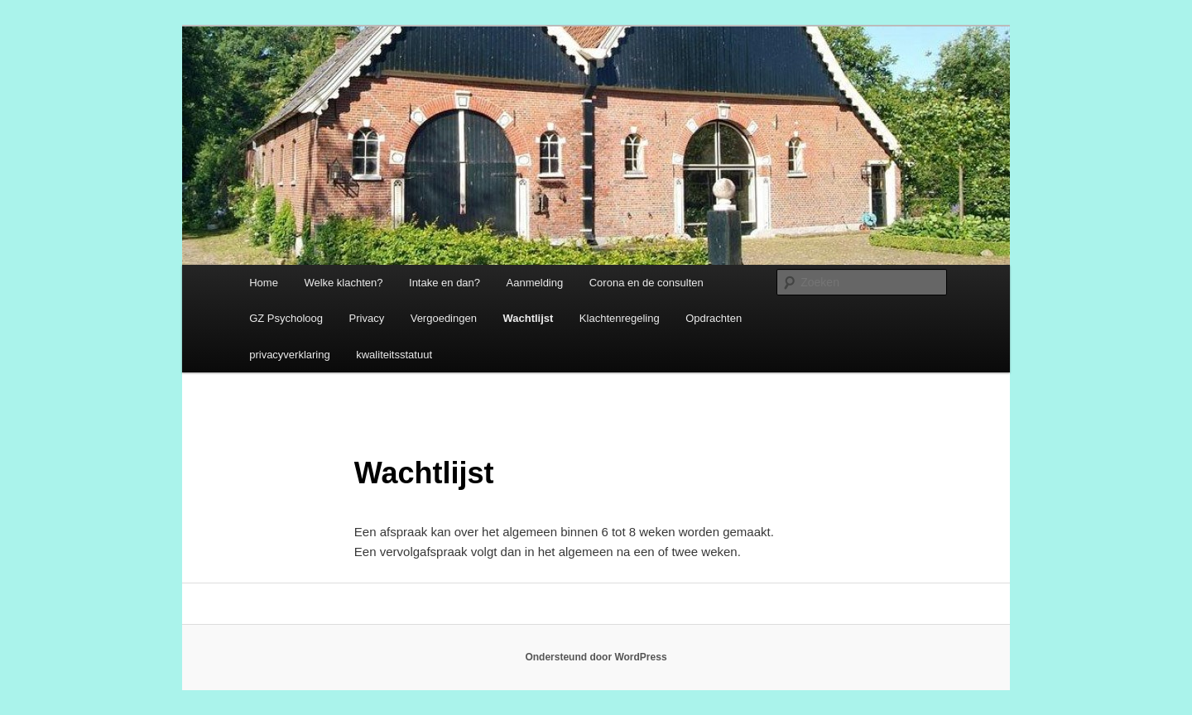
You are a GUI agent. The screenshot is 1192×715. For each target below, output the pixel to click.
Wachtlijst (527, 318)
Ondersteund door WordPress (595, 657)
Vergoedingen (444, 318)
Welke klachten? (343, 282)
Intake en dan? (444, 282)
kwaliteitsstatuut (394, 354)
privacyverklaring (289, 354)
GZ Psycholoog (286, 318)
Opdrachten (713, 318)
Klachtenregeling (619, 318)
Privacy (367, 318)
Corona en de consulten (646, 282)
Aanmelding (535, 282)
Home (263, 282)
